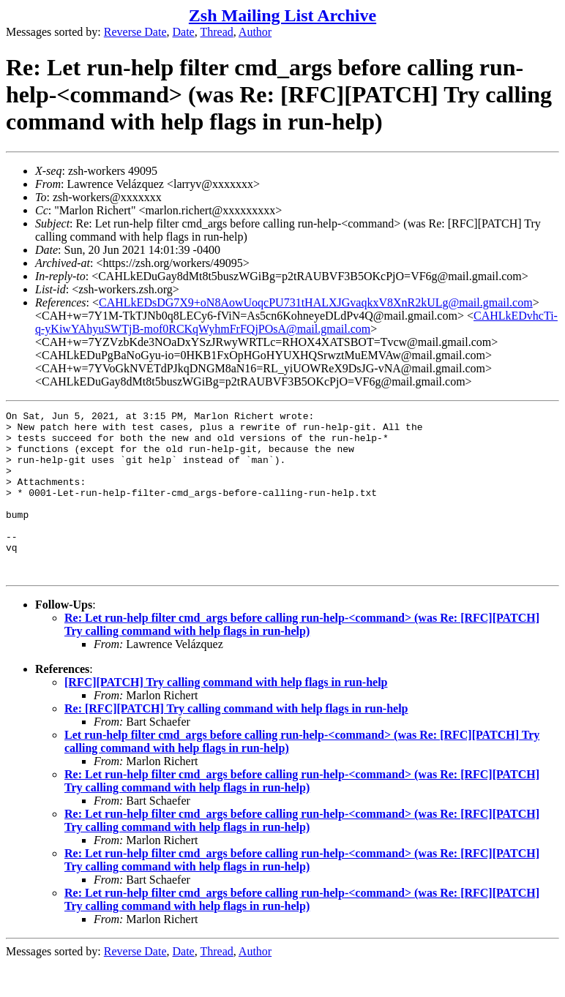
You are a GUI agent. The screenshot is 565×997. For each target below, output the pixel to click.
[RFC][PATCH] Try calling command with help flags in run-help (226, 715)
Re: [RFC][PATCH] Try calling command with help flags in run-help (236, 741)
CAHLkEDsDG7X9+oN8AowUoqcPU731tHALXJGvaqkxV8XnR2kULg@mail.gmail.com (316, 302)
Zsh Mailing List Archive (282, 15)
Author (255, 32)
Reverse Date (135, 32)
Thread (216, 32)
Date (184, 32)
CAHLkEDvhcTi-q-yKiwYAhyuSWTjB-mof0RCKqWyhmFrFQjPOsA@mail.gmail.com (296, 322)
